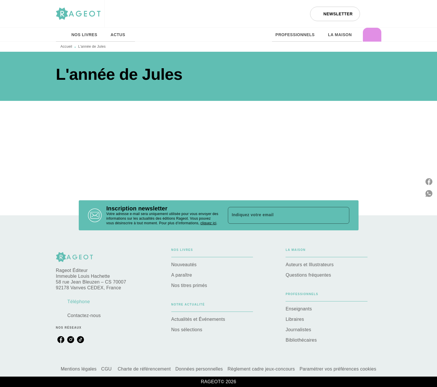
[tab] (62, 35)
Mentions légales (78, 368)
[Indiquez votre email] (281, 215)
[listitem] (61, 340)
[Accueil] (80, 13)
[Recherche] (374, 14)
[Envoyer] (342, 215)
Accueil (66, 47)
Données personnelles (199, 368)
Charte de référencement (144, 368)
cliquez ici (208, 223)
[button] (335, 14)
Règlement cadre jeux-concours (261, 368)
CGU (107, 368)
